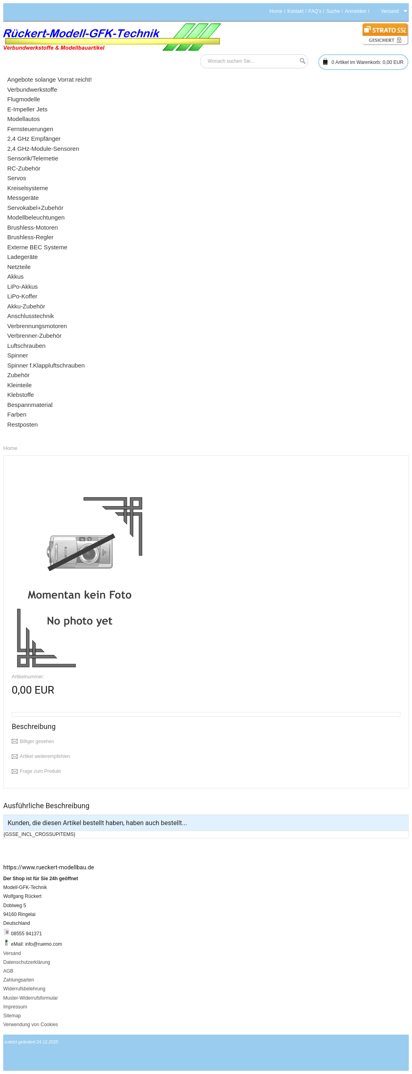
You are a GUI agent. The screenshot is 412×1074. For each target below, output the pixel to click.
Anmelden (356, 11)
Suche (333, 11)
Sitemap (12, 1016)
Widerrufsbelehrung (24, 989)
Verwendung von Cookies (30, 1024)
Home (276, 11)
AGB (8, 971)
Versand (12, 953)
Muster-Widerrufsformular (30, 998)
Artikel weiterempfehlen (45, 756)
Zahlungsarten (18, 980)
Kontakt (295, 11)
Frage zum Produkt (40, 771)
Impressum (15, 1007)
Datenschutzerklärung (26, 962)
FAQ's (315, 11)
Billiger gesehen (37, 741)
